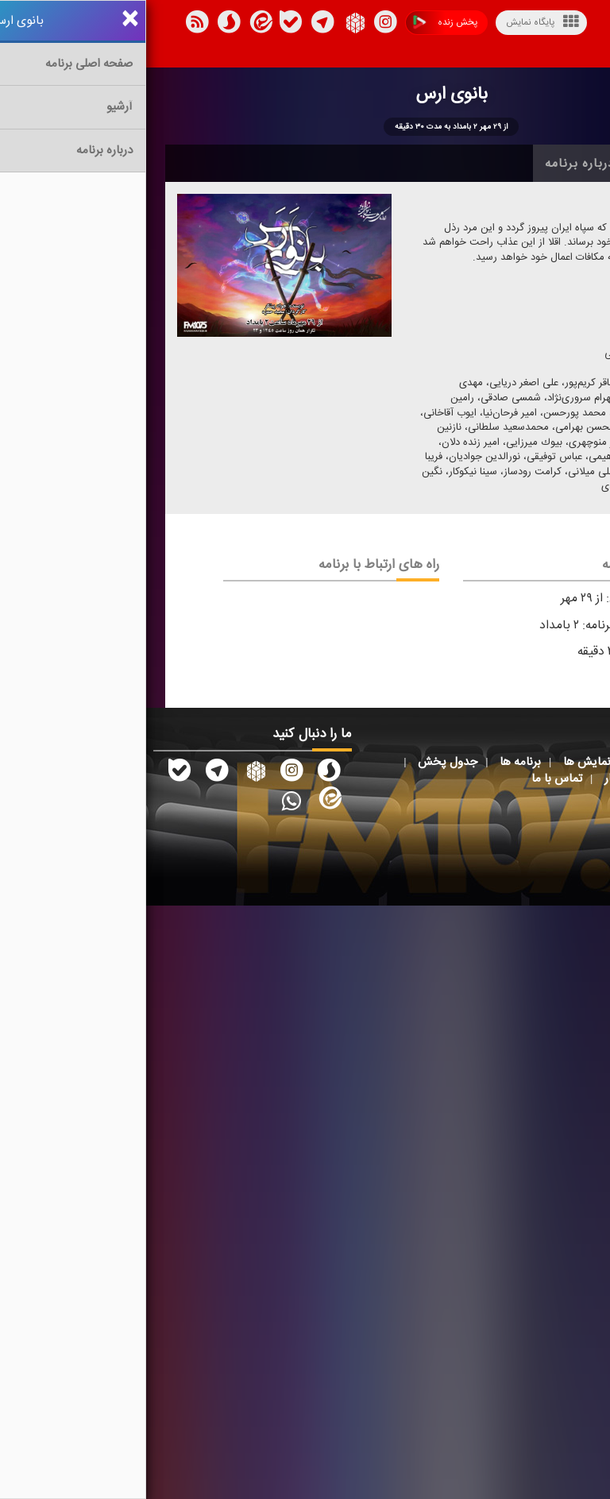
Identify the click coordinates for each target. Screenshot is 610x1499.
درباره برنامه (434, 163)
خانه (566, 163)
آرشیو (511, 163)
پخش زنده (299, 23)
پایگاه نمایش (396, 22)
